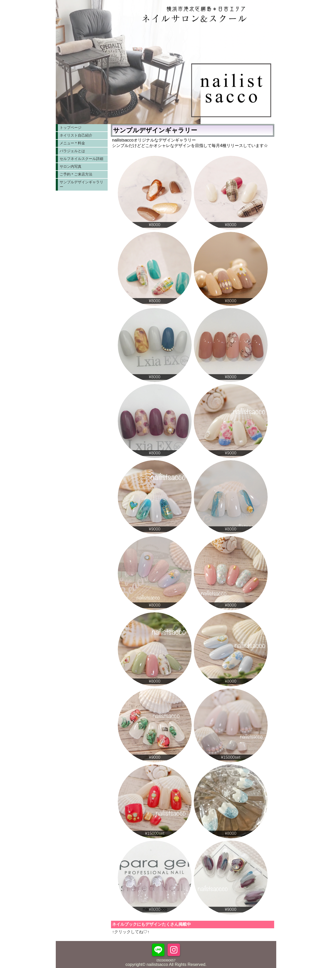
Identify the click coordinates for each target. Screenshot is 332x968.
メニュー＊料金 (72, 143)
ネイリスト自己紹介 (76, 135)
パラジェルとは (72, 151)
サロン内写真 (70, 166)
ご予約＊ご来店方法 (76, 174)
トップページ (70, 127)
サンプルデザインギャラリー (81, 184)
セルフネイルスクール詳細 (81, 159)
